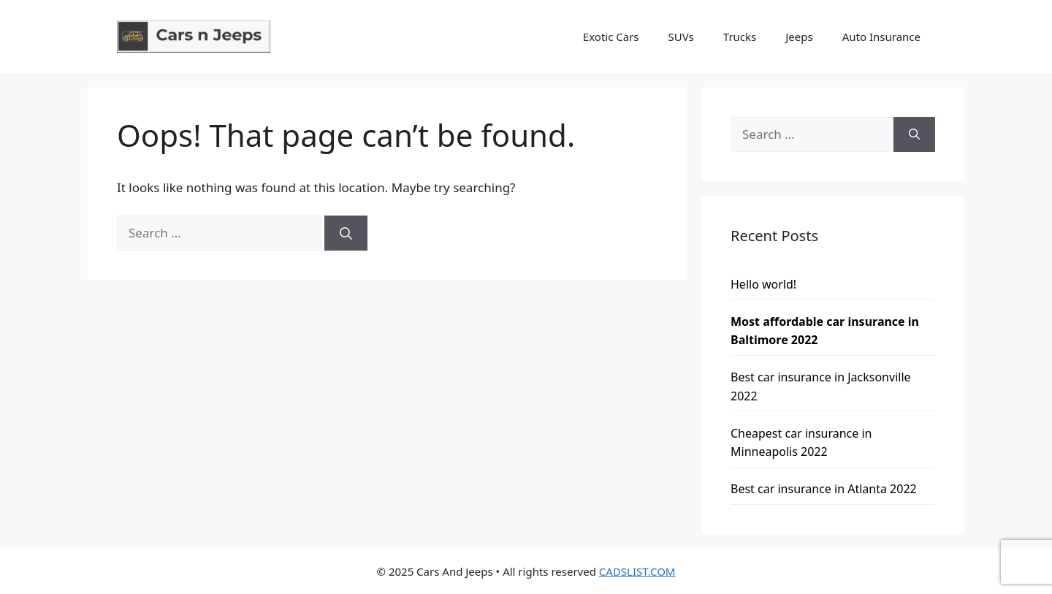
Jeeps (798, 36)
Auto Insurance (881, 36)
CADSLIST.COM (637, 571)
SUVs (681, 36)
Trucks (739, 36)
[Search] (345, 233)
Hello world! (763, 284)
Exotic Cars (611, 36)
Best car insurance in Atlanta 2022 (824, 489)
